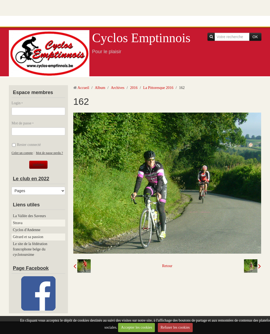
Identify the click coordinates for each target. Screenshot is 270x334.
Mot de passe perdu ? (49, 153)
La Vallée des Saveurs (29, 216)
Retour (167, 266)
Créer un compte (22, 153)
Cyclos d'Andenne (26, 230)
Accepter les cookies (136, 327)
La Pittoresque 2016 (158, 88)
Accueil (83, 88)
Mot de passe (21, 123)
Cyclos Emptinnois (141, 38)
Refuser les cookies (175, 327)
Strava (18, 223)
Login (16, 103)
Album (100, 88)
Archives (118, 88)
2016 (133, 88)
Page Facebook (31, 268)
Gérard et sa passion (28, 237)
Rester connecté (26, 145)
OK (255, 37)
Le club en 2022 (31, 178)
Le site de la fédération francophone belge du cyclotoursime (30, 249)
